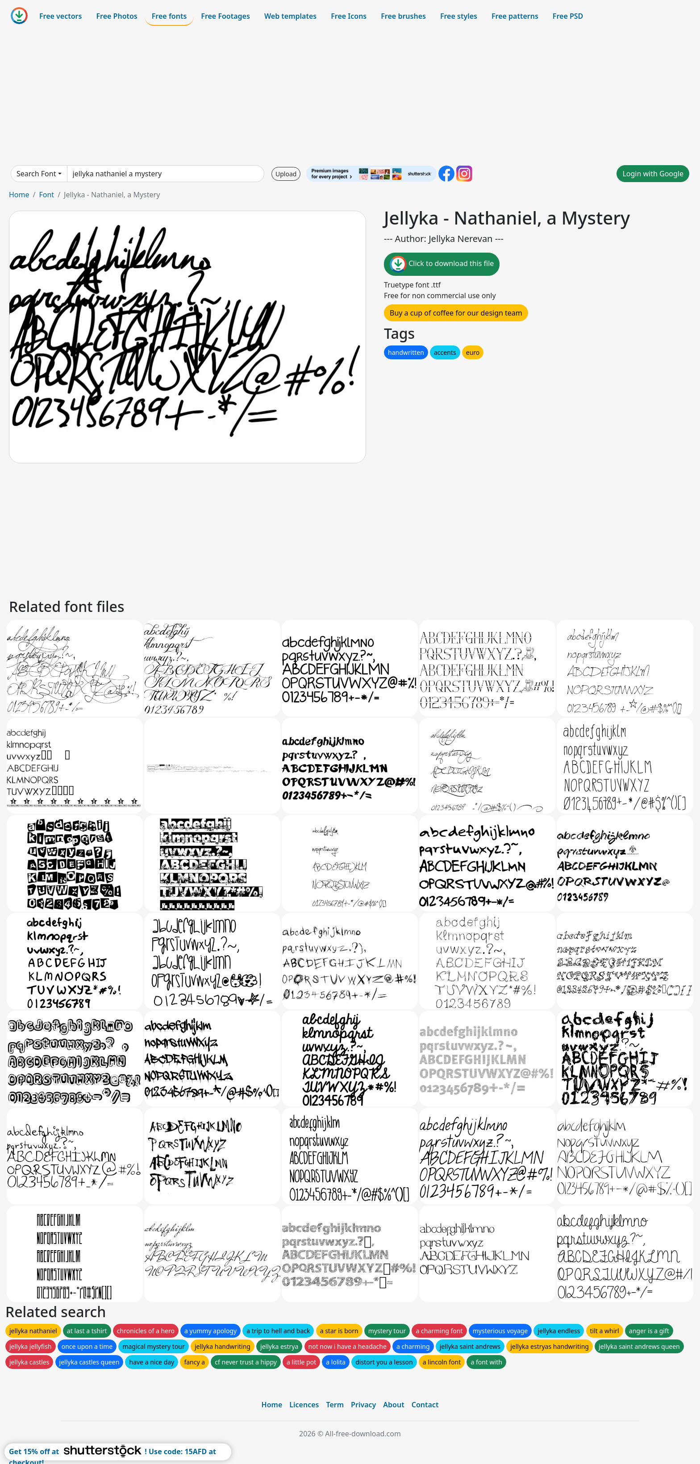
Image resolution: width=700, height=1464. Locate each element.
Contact (425, 1405)
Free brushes (403, 16)
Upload (285, 174)
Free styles (458, 16)
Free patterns (515, 16)
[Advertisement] (350, 95)
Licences (304, 1405)
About (393, 1405)
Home (19, 195)
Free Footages (225, 16)
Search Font (36, 174)
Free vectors (60, 16)
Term (335, 1405)
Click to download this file (442, 264)
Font (46, 195)
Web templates (290, 16)
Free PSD (568, 16)
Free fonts (169, 16)
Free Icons (349, 16)
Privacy (363, 1405)
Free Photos (116, 16)
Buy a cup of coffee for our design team (456, 313)
